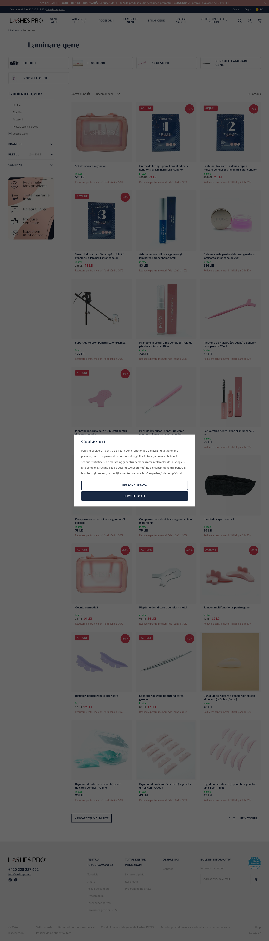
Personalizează (134, 485)
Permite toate (135, 496)
